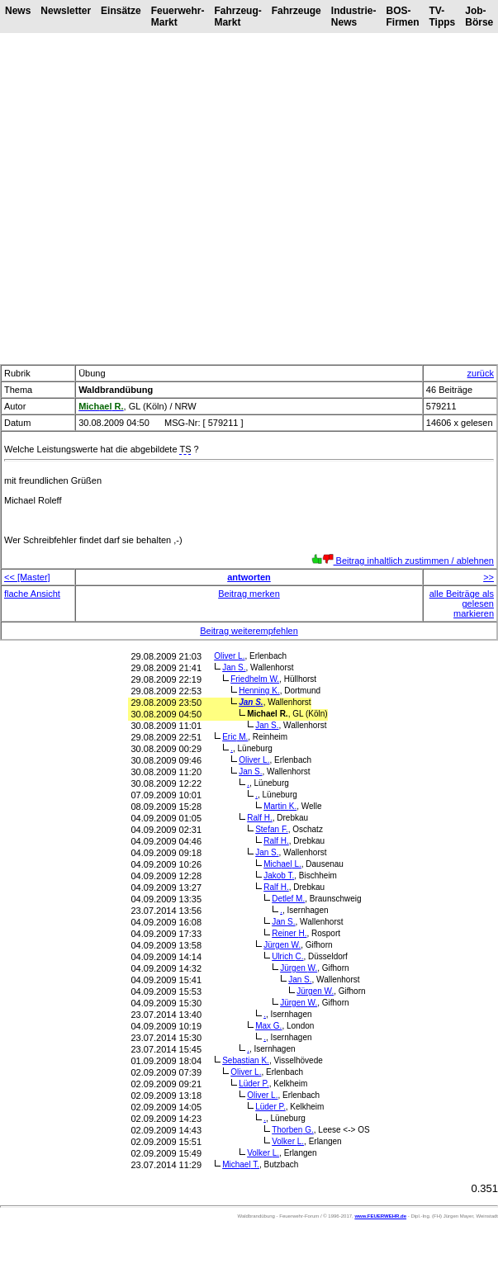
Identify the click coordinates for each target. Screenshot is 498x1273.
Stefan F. (271, 829)
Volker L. (288, 1141)
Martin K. (279, 806)
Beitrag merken (249, 594)
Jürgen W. (282, 944)
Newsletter (65, 11)
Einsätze (121, 11)
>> (488, 577)
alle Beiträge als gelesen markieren (461, 603)
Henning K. (259, 690)
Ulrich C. (287, 956)
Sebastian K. (245, 1060)
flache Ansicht (32, 594)
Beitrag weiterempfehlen (249, 631)
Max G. (268, 1025)
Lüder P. (254, 1083)
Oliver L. (229, 655)
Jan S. (233, 667)
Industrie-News (354, 16)
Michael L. (282, 863)
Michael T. (240, 1164)
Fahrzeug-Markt (237, 16)
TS (185, 449)
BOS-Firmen (402, 16)
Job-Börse (479, 16)
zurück (480, 373)
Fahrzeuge (296, 11)
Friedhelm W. (254, 679)
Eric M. (235, 736)
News (18, 11)
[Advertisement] (155, 198)
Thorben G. (293, 1129)
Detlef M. (288, 898)
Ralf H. (260, 817)
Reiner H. (289, 933)
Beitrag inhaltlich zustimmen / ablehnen (402, 561)
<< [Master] (27, 577)
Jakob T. (278, 875)
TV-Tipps (442, 16)
